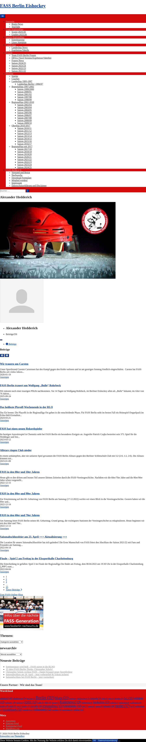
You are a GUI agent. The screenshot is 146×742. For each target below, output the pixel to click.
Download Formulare (21, 178)
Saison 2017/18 (24, 149)
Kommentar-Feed (14, 726)
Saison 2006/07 (24, 115)
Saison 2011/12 (24, 131)
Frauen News (18, 60)
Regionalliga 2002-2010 (23, 102)
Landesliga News (20, 47)
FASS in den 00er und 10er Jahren (20, 471)
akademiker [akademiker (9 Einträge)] (19, 698)
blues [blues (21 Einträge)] (62, 698)
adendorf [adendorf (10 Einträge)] (6, 698)
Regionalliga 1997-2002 (23, 86)
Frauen (9, 53)
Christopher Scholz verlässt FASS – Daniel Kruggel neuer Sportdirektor (39, 672)
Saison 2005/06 (24, 112)
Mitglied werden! (20, 180)
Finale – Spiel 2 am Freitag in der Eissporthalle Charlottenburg (36, 558)
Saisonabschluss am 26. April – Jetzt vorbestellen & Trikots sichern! (37, 674)
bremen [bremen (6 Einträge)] (72, 698)
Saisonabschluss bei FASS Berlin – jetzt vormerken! (30, 677)
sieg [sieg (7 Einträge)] (84, 706)
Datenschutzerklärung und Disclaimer (29, 185)
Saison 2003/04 (24, 107)
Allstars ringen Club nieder (16, 450)
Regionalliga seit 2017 (22, 146)
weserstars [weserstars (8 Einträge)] (67, 710)
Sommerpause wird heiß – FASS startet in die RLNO (30, 666)
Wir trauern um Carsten (14, 363)
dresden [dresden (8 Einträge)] (118, 698)
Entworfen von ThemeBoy (12, 736)
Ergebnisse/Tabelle (20, 50)
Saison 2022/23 (19, 68)
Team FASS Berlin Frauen (24, 55)
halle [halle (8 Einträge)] (41, 702)
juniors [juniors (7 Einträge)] (55, 702)
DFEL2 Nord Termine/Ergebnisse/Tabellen (31, 58)
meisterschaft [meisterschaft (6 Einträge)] (124, 702)
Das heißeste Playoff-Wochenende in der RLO (26, 407)
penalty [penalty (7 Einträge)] (26, 706)
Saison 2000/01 (24, 92)
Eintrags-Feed (12, 723)
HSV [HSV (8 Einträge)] (48, 702)
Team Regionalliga (14, 29)
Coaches (15, 79)
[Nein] (119, 741)
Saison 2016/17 (24, 144)
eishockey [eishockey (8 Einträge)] (10, 702)
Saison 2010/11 (24, 128)
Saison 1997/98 (24, 97)
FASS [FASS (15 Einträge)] (30, 702)
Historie (9, 73)
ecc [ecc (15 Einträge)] (128, 698)
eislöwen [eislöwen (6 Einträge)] (20, 702)
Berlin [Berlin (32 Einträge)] (45, 697)
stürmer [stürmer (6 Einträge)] (91, 706)
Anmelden (10, 721)
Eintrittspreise (18, 39)
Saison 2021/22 (19, 71)
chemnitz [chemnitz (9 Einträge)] (95, 698)
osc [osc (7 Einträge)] (19, 706)
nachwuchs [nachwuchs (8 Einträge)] (135, 702)
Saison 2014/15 (24, 138)
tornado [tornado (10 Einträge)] (109, 706)
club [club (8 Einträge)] (105, 698)
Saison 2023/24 (19, 66)
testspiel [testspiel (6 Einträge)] (99, 706)
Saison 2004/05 (24, 110)
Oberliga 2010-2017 (21, 125)
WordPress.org (12, 728)
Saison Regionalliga (15, 37)
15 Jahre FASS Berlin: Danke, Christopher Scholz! (29, 669)
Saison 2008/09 (24, 120)
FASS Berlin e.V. (14, 170)
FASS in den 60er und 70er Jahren (20, 515)
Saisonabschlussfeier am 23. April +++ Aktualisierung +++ (33, 536)
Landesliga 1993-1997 (22, 81)
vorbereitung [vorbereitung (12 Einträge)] (42, 709)
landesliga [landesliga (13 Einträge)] (101, 702)
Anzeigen (4, 377)
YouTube (16, 26)
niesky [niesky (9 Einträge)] (4, 706)
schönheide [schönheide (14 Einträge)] (72, 705)
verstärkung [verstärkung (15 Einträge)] (12, 709)
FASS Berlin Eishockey (23, 5)
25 (7, 587)
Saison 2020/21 (24, 157)
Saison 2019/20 (24, 154)
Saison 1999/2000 (25, 89)
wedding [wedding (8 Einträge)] (57, 710)
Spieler (15, 76)
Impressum (17, 183)
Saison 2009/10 (24, 123)
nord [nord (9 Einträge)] (12, 706)
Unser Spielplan (19, 42)
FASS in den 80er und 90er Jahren (20, 493)
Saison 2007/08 (24, 118)
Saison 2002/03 (24, 105)
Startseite (10, 21)
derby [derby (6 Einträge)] (111, 698)
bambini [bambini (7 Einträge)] (31, 698)
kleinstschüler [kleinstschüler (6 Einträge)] (87, 702)
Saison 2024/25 (19, 63)
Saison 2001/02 (24, 94)
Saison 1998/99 (24, 99)
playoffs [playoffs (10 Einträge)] (36, 706)
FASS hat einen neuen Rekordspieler (21, 428)
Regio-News (17, 24)
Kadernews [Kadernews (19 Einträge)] (70, 702)
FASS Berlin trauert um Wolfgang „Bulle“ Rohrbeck (30, 385)
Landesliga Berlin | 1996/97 (30, 84)
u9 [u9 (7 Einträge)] (132, 706)
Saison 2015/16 (24, 141)
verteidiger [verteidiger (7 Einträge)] (28, 710)
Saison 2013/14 (24, 136)
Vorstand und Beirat (21, 172)
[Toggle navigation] (1, 339)
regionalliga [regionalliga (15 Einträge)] (53, 705)
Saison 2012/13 (24, 133)
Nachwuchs (17, 175)
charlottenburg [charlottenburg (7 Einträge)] (83, 698)
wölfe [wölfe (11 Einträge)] (79, 709)
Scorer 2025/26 (19, 32)
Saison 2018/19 (24, 151)
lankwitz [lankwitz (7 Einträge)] (114, 702)
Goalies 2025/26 (19, 34)
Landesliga (11, 45)
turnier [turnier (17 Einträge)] (122, 706)
